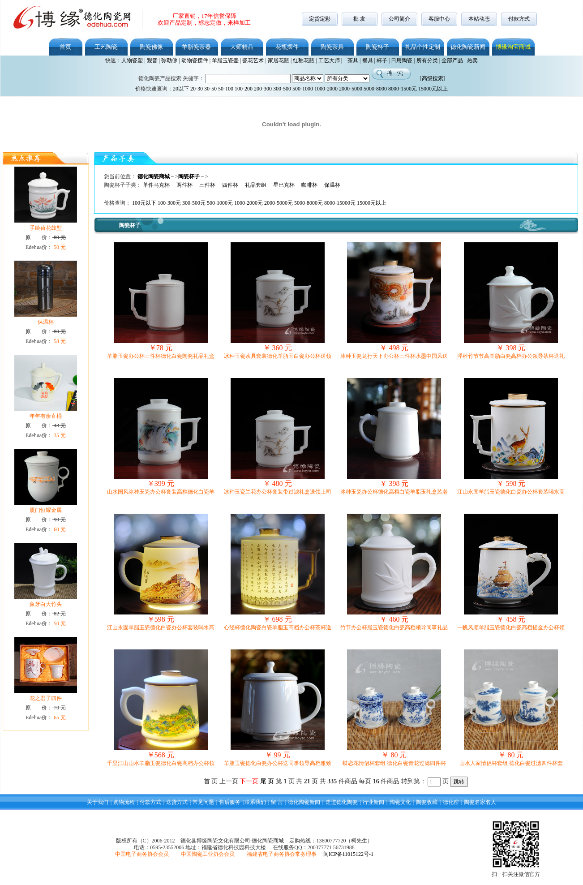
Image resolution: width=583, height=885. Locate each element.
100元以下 (145, 203)
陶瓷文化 (400, 802)
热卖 (472, 60)
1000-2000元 (248, 203)
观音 (152, 60)
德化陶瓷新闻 (467, 46)
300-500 (282, 89)
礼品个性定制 (422, 46)
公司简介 (399, 19)
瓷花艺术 (253, 60)
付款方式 (519, 19)
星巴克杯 (284, 185)
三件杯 (207, 185)
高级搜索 (432, 78)
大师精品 (241, 46)
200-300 (263, 89)
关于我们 (97, 802)
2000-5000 (350, 89)
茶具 (352, 60)
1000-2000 (326, 89)
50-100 (225, 89)
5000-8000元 (308, 203)
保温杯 (332, 185)
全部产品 (452, 60)
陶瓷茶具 (332, 46)
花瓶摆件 (287, 46)
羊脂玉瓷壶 (225, 60)
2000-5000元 (278, 203)
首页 (65, 46)
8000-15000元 (340, 203)
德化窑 (451, 802)
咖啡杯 (309, 185)
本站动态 (479, 19)
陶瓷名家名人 (480, 802)
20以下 (181, 89)
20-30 (196, 89)
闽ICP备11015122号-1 (348, 854)
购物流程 (124, 802)
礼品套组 (255, 185)
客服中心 (439, 19)
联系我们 (255, 802)
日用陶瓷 (401, 60)
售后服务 (229, 802)
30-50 (210, 89)
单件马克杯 (156, 185)
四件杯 (230, 185)
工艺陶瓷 (106, 46)
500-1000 (302, 89)
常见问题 (203, 802)
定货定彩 (319, 19)
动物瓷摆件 (194, 60)
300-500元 (194, 203)
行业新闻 (373, 802)
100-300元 (169, 203)
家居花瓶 (278, 60)
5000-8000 (375, 89)
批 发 (359, 19)
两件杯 (184, 185)
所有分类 (427, 60)
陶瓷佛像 (151, 46)
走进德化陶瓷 (342, 802)
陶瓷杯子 (377, 46)
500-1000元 (220, 203)
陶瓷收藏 (426, 802)
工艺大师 (329, 60)
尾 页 (267, 781)
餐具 (367, 60)
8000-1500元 (402, 89)
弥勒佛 (169, 60)
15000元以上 (433, 89)
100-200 (244, 89)
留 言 (277, 802)
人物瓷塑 (132, 60)
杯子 (382, 60)
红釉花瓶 (303, 60)
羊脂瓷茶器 (196, 46)
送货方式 (177, 802)
